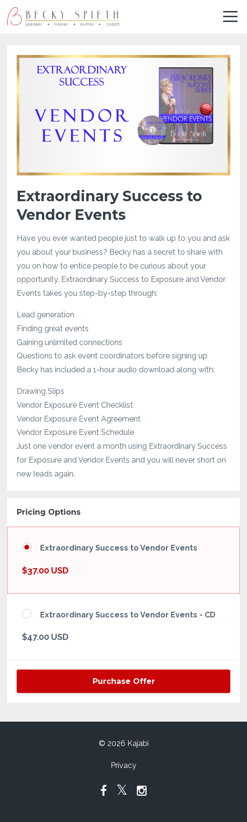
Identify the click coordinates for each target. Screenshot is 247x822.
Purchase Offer (124, 681)
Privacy (123, 765)
